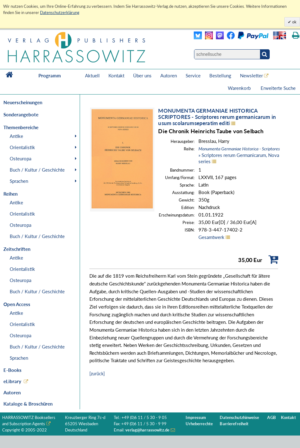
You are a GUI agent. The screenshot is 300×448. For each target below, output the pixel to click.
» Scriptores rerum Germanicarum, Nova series (239, 155)
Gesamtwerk (211, 237)
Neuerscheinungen (22, 102)
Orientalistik (22, 147)
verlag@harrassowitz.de (147, 430)
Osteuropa (20, 158)
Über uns (142, 75)
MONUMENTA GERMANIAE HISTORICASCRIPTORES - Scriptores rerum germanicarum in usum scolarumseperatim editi (217, 116)
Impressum (196, 417)
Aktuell (92, 75)
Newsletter (251, 75)
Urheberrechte (199, 423)
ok (294, 21)
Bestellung (220, 75)
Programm (49, 75)
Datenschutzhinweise (239, 417)
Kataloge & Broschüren (27, 404)
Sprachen (19, 181)
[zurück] (97, 373)
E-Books (12, 370)
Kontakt (116, 75)
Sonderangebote (20, 114)
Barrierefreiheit (234, 423)
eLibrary (12, 381)
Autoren (168, 75)
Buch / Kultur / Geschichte (37, 170)
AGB (271, 417)
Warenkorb (240, 88)
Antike (16, 136)
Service (193, 75)
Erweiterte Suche (278, 88)
